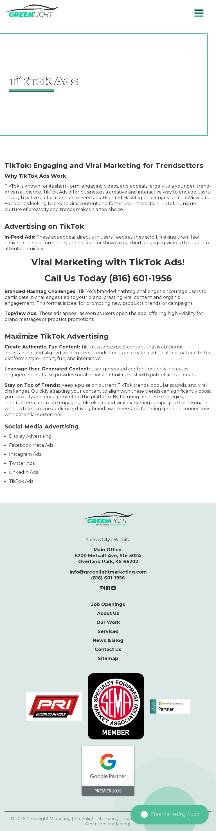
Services (108, 631)
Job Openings (108, 604)
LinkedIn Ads (23, 472)
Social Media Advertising (41, 426)
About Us (108, 613)
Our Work (108, 622)
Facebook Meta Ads (31, 445)
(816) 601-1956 (108, 578)
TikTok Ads (21, 481)
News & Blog (108, 640)
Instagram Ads (25, 454)
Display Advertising (30, 436)
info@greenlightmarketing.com (108, 572)
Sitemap (108, 658)
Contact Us (108, 649)
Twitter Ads (22, 463)
